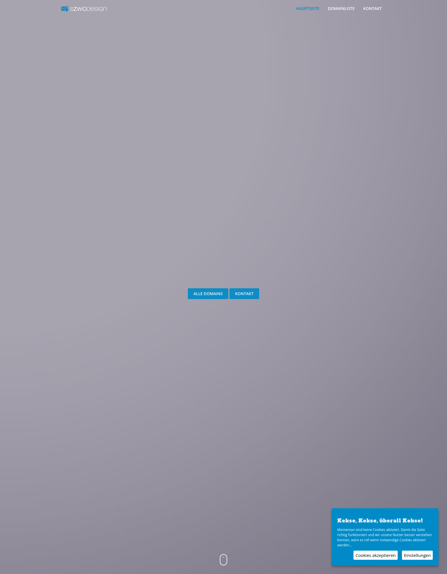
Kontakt (372, 8)
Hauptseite (307, 8)
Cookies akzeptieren (375, 555)
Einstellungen (417, 555)
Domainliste (341, 8)
